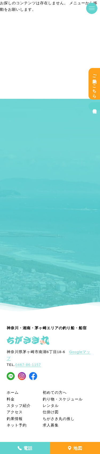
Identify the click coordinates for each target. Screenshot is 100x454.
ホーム (13, 393)
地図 (74, 448)
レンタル (51, 406)
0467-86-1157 (28, 365)
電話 (25, 448)
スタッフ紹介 (19, 406)
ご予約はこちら (94, 83)
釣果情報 (94, 106)
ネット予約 (17, 425)
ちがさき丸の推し (59, 419)
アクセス (15, 412)
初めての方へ (55, 393)
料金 (11, 399)
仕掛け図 (51, 412)
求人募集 (51, 425)
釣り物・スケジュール (63, 399)
